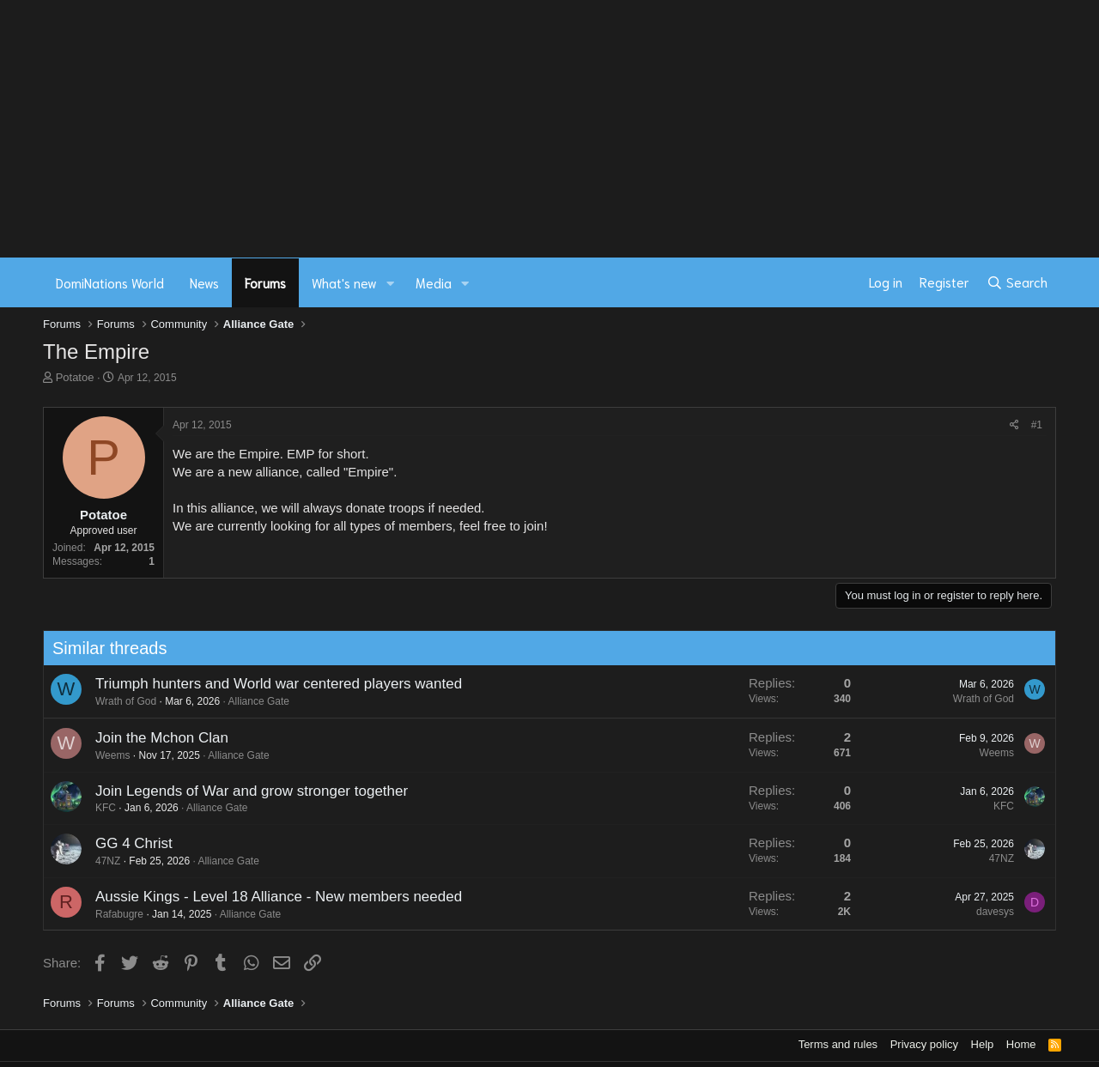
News (204, 282)
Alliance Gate (252, 701)
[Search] (1017, 282)
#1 (1036, 425)
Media (434, 282)
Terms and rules (837, 1044)
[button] (391, 282)
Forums (265, 282)
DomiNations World (110, 282)
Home (1021, 1044)
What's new (344, 282)
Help (982, 1044)
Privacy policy (924, 1044)
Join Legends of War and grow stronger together (244, 791)
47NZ (100, 861)
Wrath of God (118, 701)
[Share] (1014, 425)
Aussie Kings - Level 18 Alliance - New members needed (271, 896)
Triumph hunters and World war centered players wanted (271, 684)
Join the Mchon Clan (155, 738)
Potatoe (75, 377)
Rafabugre (112, 914)
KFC (98, 808)
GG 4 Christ (127, 843)
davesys (988, 912)
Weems (105, 755)
